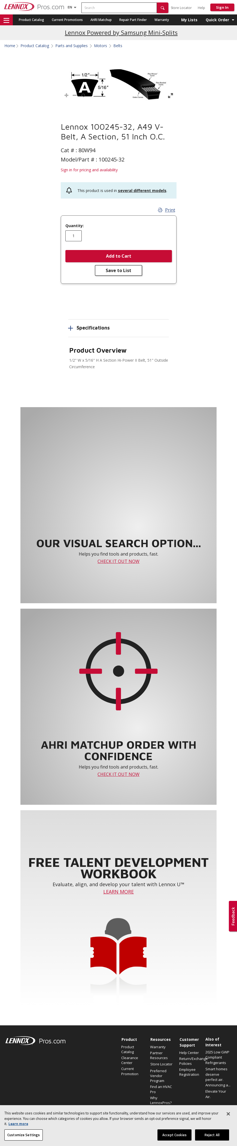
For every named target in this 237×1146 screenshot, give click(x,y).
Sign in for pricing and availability (89, 169)
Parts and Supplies (71, 45)
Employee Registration (189, 1072)
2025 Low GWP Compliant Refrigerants (217, 1057)
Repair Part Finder (133, 19)
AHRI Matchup (101, 19)
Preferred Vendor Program (158, 1075)
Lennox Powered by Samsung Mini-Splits (121, 32)
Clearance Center (129, 1060)
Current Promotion (129, 1071)
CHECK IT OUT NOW (118, 561)
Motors (100, 45)
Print (166, 210)
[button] (162, 7)
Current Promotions (67, 19)
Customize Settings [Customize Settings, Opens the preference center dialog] (23, 1140)
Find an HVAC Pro (161, 1089)
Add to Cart (118, 256)
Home (9, 45)
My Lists (189, 19)
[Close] (228, 1119)
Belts (117, 45)
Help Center (189, 1052)
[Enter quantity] (73, 235)
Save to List (118, 270)
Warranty (161, 19)
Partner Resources (159, 1055)
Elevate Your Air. (215, 1094)
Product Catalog (31, 19)
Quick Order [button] (217, 19)
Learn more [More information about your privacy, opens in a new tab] (18, 1129)
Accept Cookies (174, 1140)
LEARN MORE (118, 891)
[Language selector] (70, 7)
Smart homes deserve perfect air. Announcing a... (217, 1076)
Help (201, 7)
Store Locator (181, 7)
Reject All (212, 1140)
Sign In (222, 7)
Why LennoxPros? (161, 1100)
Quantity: (74, 225)
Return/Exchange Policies (191, 1061)
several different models (142, 190)
